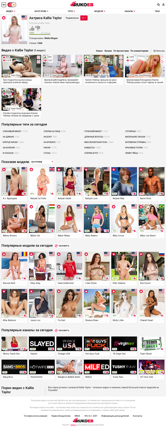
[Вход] (163, 4)
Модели (99, 11)
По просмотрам (121, 51)
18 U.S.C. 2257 (90, 416)
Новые (99, 51)
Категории (41, 11)
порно (73, 425)
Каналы (130, 11)
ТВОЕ (157, 11)
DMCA (77, 416)
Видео (10, 11)
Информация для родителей (115, 416)
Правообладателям (60, 416)
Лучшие (108, 51)
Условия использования (35, 416)
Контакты (137, 416)
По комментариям (139, 51)
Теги (71, 11)
